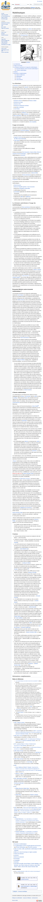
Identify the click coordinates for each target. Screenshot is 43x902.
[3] (38, 405)
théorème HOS (17, 103)
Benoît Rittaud (20, 712)
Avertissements (35, 897)
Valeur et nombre (17, 848)
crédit (37, 441)
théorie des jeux (17, 185)
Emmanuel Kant (24, 35)
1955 (15, 735)
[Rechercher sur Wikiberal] (38, 4)
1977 (35, 730)
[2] (19, 276)
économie (23, 155)
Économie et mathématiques (20, 843)
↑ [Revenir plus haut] (15, 680)
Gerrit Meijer (29, 761)
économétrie (16, 191)
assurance (34, 450)
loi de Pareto (17, 108)
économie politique (25, 130)
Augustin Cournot (18, 137)
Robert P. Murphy (37, 269)
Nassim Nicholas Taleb (28, 473)
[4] (40, 500)
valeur (30, 622)
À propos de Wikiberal (27, 897)
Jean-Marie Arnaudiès (19, 863)
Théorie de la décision (19, 853)
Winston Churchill (32, 572)
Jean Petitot (21, 865)
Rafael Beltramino (19, 819)
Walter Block (26, 788)
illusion (26, 397)
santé (35, 396)
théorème (16, 85)
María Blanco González (22, 778)
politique (15, 397)
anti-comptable (33, 121)
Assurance (16, 855)
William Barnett (19, 788)
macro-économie (31, 186)
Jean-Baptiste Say (24, 548)
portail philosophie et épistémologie (29, 886)
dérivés (26, 441)
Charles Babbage (35, 863)
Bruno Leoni (19, 735)
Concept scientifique (22, 891)
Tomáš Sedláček (19, 618)
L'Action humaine (27, 389)
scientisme (30, 663)
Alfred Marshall (32, 607)
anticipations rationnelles (24, 188)
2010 (15, 786)
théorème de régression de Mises (21, 105)
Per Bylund (34, 809)
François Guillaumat (25, 627)
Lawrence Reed (20, 743)
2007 (15, 778)
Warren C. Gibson (20, 773)
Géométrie (16, 861)
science (30, 28)
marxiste (16, 542)
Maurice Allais (33, 152)
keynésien (26, 114)
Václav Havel (17, 616)
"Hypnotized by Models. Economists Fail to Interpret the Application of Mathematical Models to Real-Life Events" (27, 769)
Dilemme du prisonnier (19, 856)
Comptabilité (16, 860)
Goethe (16, 569)
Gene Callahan (19, 767)
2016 (15, 817)
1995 (15, 758)
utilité (21, 196)
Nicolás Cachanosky (20, 831)
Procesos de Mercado (19, 783)
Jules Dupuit (16, 140)
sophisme (24, 112)
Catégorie (15, 891)
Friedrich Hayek (15, 277)
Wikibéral (33, 7)
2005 (15, 765)
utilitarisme (28, 196)
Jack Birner (37, 752)
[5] (28, 568)
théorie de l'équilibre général (20, 186)
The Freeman (23, 745)
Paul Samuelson (26, 152)
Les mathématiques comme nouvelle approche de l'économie (27, 845)
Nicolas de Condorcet (29, 865)
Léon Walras (20, 295)
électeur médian (32, 100)
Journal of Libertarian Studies (22, 733)
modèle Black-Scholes (24, 478)
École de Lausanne (32, 847)
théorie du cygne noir (17, 473)
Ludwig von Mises (21, 359)
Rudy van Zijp (20, 750)
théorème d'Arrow (18, 100)
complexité (14, 179)
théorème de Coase (18, 102)
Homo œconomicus (24, 337)
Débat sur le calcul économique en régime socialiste (25, 852)
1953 (15, 722)
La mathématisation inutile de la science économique (27, 871)
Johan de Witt (24, 866)
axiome (26, 87)
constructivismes (16, 402)
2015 (15, 807)
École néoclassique (21, 153)
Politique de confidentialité (17, 897)
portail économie (25, 879)
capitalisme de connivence (26, 507)
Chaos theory (25, 275)
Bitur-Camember (20, 107)
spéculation (24, 420)
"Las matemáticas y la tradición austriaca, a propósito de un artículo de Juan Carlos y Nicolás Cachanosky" (27, 820)
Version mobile (15, 900)
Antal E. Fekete (17, 866)
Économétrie (17, 858)
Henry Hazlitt (35, 406)
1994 (31, 706)
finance (22, 396)
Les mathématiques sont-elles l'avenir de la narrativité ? (27, 680)
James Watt (36, 865)
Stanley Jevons (20, 299)
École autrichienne (27, 174)
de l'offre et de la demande (20, 138)
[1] (18, 33)
